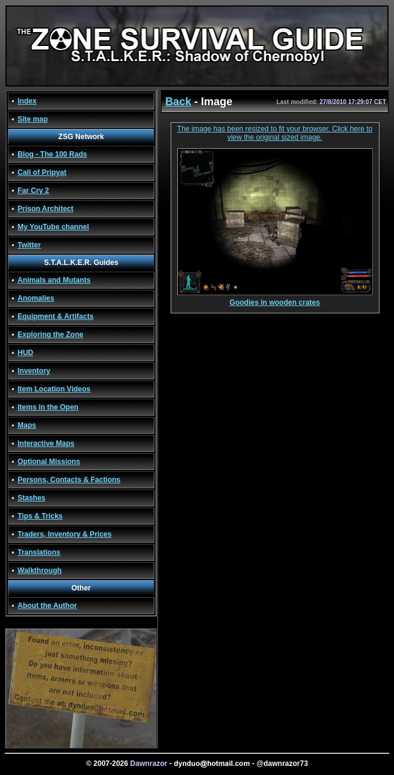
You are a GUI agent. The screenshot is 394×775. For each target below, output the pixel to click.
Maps (27, 425)
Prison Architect (45, 208)
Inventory (34, 371)
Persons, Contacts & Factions (69, 480)
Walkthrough (40, 570)
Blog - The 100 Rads (52, 154)
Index (27, 101)
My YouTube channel (53, 227)
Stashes (31, 498)
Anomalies (36, 298)
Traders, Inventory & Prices (64, 534)
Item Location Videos (54, 389)
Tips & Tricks (40, 516)
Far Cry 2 (33, 190)
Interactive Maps (46, 443)
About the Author (47, 605)
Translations (39, 552)
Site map (33, 119)
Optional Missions (49, 461)
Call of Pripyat (42, 172)
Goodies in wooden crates (275, 299)
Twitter (29, 245)
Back (178, 102)
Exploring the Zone (51, 334)
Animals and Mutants (54, 280)
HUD (25, 352)
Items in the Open (48, 407)
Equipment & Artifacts (56, 316)
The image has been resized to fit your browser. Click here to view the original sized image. (275, 133)
